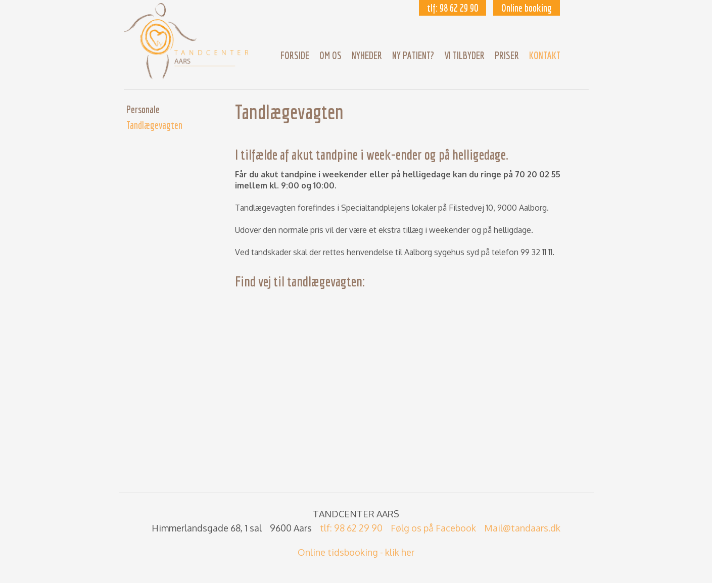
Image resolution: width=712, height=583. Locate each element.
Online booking (526, 8)
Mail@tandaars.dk (522, 527)
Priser (507, 55)
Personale (143, 109)
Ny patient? (413, 55)
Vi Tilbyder (464, 55)
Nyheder (367, 55)
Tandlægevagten (154, 125)
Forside (294, 55)
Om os (330, 55)
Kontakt (544, 55)
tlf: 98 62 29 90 (452, 8)
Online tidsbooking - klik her (356, 552)
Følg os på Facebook (433, 527)
